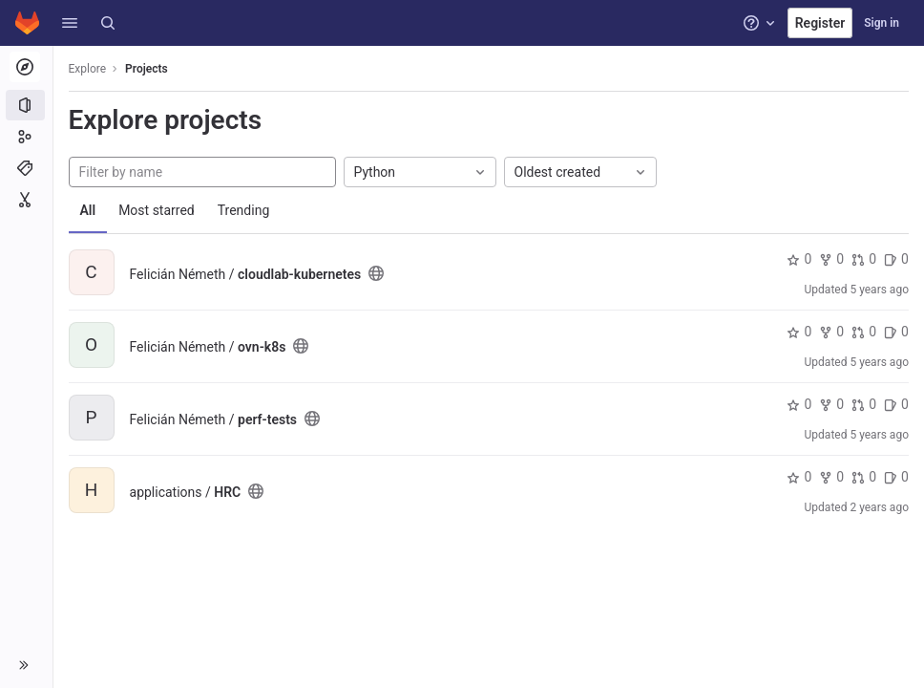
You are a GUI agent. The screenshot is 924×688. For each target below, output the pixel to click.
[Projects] (26, 105)
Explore (88, 68)
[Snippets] (26, 199)
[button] (69, 23)
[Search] (108, 23)
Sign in (881, 23)
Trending (244, 210)
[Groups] (26, 136)
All (88, 210)
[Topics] (26, 168)
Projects (147, 68)
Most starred (157, 210)
